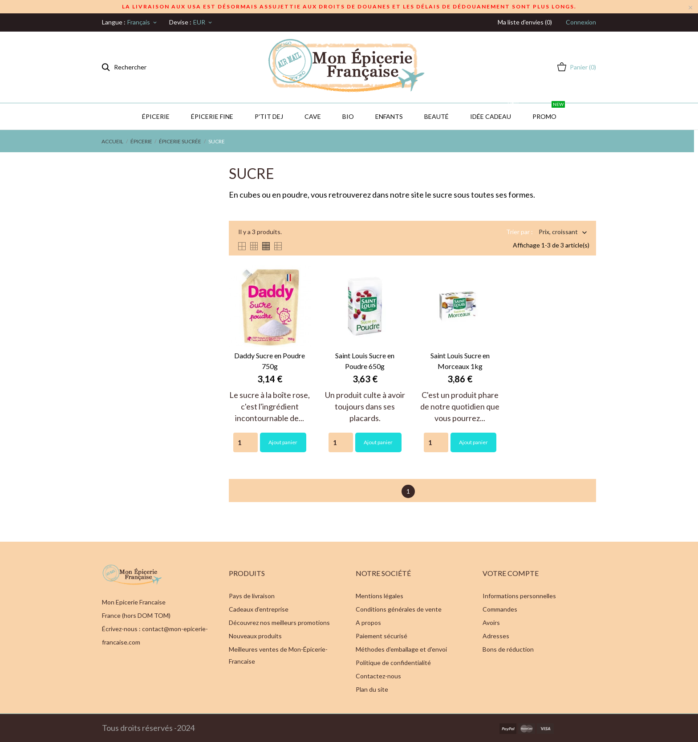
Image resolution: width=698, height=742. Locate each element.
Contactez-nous (378, 676)
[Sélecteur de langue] (142, 22)
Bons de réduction (508, 649)
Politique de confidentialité (393, 662)
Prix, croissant (558, 232)
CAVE (312, 116)
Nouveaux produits (255, 636)
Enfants (389, 116)
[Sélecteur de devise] (203, 22)
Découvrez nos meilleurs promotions (279, 622)
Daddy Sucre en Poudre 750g (269, 360)
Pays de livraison (252, 596)
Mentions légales (379, 596)
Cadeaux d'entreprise (258, 609)
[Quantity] (245, 442)
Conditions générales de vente (399, 609)
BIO (348, 116)
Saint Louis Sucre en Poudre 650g (364, 360)
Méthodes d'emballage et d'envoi (401, 649)
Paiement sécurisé (381, 636)
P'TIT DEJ (269, 116)
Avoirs (491, 622)
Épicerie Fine (212, 116)
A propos (368, 622)
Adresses (496, 636)
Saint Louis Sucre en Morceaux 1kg (460, 360)
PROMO (548, 111)
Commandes (500, 609)
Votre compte (511, 573)
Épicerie (156, 116)
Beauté (436, 116)
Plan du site (372, 689)
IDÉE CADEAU (494, 111)
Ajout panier (282, 442)
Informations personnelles (519, 596)
